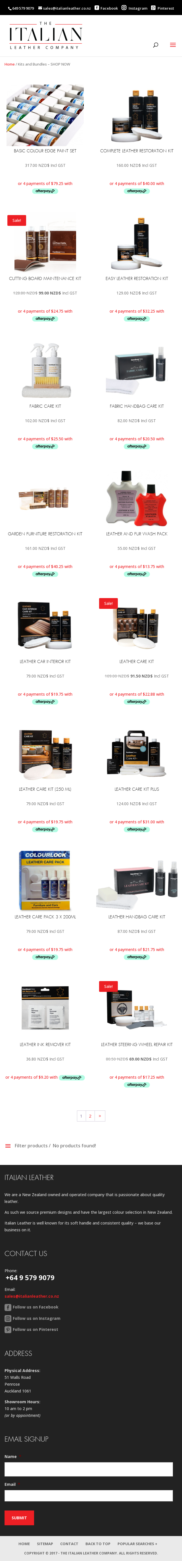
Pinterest (162, 8)
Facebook (109, 8)
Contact (69, 1543)
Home (10, 64)
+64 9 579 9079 (30, 1277)
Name (13, 1456)
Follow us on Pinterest (35, 1329)
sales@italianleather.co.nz (32, 1296)
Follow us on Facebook (35, 1307)
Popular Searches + (137, 1543)
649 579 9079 (23, 8)
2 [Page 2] (90, 1116)
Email (12, 1484)
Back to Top (97, 1543)
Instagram (134, 8)
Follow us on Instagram (36, 1318)
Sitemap (45, 1543)
